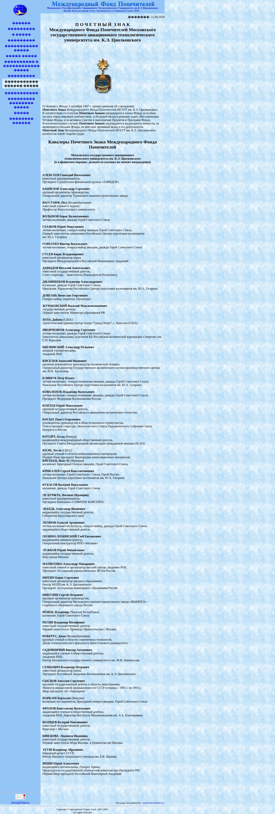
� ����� (21, 34)
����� (21, 113)
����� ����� (21, 56)
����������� (21, 93)
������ (21, 23)
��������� (21, 28)
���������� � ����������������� (21, 66)
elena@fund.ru (20, 801)
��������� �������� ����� (21, 103)
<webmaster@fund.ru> (153, 802)
